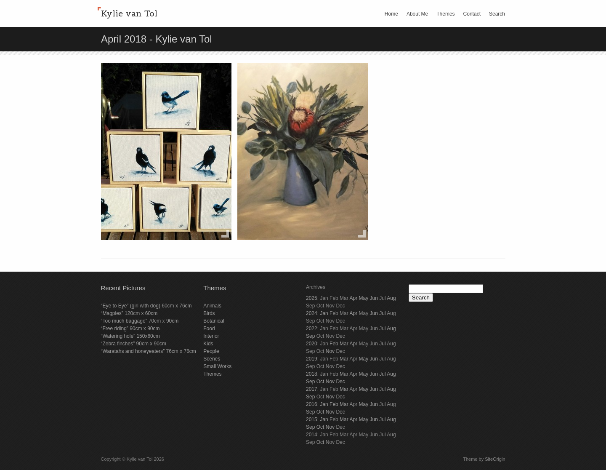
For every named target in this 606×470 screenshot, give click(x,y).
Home (391, 14)
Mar (344, 344)
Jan (324, 313)
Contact (472, 14)
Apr (353, 298)
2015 (311, 419)
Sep (310, 336)
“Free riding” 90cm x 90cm (130, 328)
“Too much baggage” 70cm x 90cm (140, 321)
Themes (445, 14)
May (363, 298)
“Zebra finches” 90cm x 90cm (133, 344)
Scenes (211, 359)
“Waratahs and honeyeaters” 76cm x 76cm (148, 351)
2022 (311, 328)
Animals (212, 306)
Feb (334, 344)
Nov (330, 351)
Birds (209, 313)
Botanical (213, 321)
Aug (391, 298)
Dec (340, 382)
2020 (311, 344)
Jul (382, 313)
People (211, 351)
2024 (311, 313)
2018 (311, 374)
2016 (311, 404)
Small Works (217, 366)
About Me (417, 14)
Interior (211, 336)
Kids (208, 344)
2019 (311, 359)
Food (209, 328)
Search (497, 14)
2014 (311, 435)
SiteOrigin (495, 459)
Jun (374, 298)
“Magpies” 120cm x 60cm (129, 313)
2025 (311, 298)
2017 (311, 389)
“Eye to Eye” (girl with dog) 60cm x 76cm (146, 306)
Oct (320, 382)
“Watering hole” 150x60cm (130, 336)
